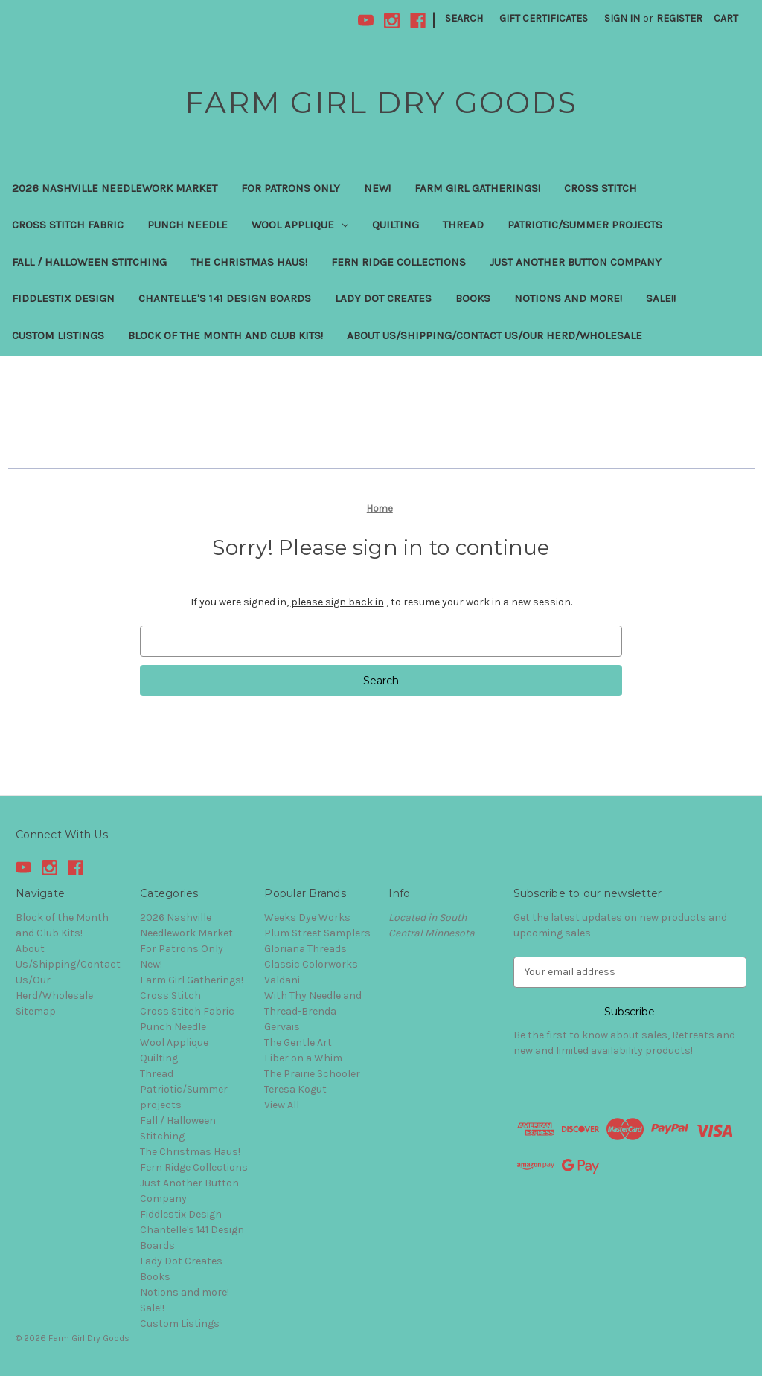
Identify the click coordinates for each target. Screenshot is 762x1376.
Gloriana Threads (305, 948)
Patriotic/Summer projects (585, 224)
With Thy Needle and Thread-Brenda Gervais (313, 1011)
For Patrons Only (290, 188)
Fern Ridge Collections (398, 262)
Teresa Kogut (295, 1089)
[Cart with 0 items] (725, 18)
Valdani (282, 980)
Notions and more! (568, 298)
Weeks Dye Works (307, 917)
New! (377, 188)
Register (679, 18)
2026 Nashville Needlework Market (114, 188)
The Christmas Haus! (248, 262)
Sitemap (36, 1011)
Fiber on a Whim (303, 1058)
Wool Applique (300, 224)
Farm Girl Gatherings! (477, 188)
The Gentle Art (298, 1042)
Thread (463, 224)
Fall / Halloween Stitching (89, 262)
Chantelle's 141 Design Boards (224, 298)
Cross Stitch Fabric (68, 224)
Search (464, 18)
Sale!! (661, 298)
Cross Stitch (600, 188)
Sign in (622, 18)
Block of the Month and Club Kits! (225, 335)
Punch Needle (187, 224)
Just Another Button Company (576, 262)
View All (281, 1105)
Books (472, 298)
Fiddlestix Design (63, 298)
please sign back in (337, 602)
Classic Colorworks (311, 964)
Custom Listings (58, 335)
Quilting (395, 224)
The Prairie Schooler (312, 1073)
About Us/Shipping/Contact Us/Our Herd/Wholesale (494, 335)
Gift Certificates (543, 18)
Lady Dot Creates (383, 298)
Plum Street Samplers (317, 933)
